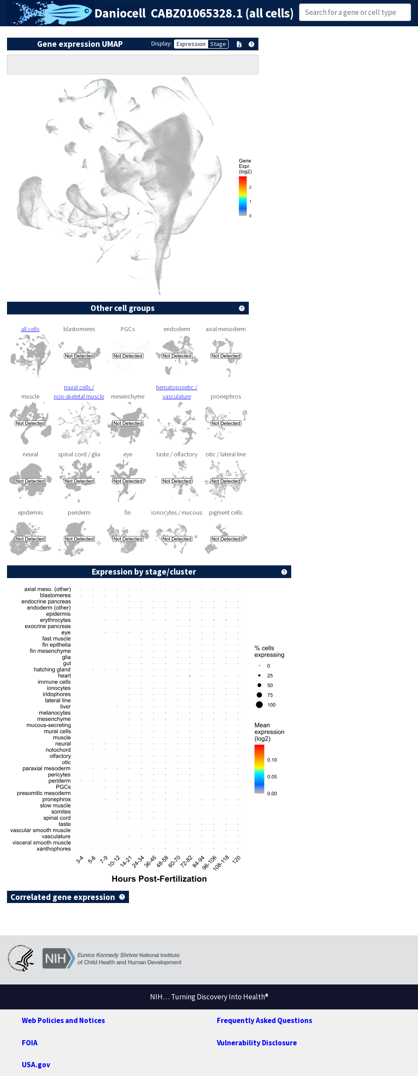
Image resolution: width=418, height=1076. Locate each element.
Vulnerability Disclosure (257, 1043)
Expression (191, 44)
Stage (218, 44)
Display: (161, 43)
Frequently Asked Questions (264, 1020)
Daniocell (120, 13)
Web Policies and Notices (63, 1020)
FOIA (30, 1043)
